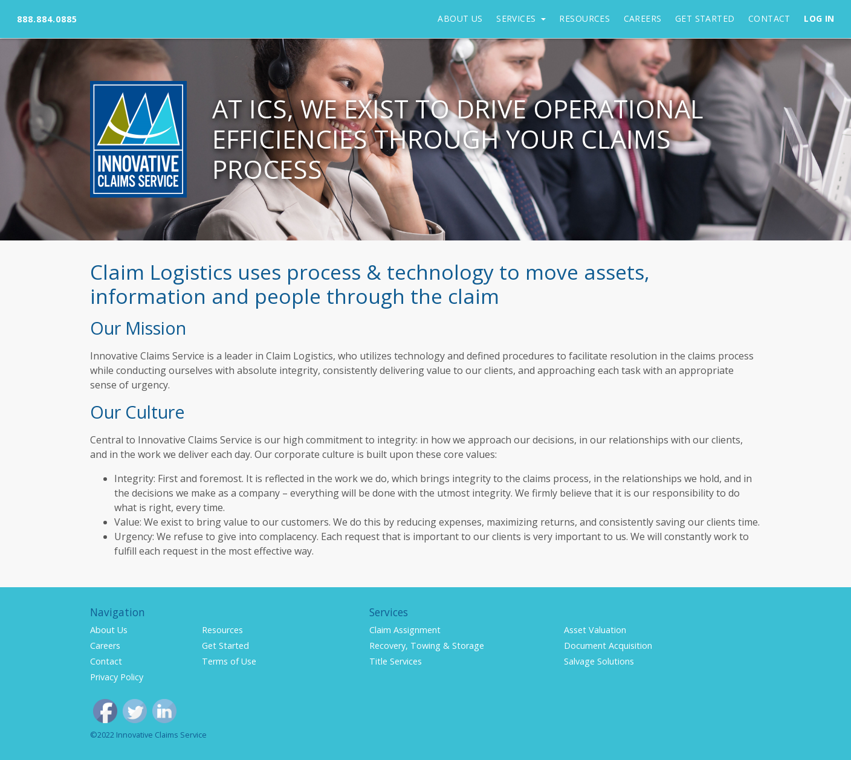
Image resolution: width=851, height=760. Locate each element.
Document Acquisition (608, 645)
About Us (460, 18)
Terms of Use (229, 661)
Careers (643, 18)
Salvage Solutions (599, 661)
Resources (584, 18)
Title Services (395, 661)
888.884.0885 (47, 19)
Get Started (705, 18)
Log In (819, 18)
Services (517, 18)
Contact (769, 18)
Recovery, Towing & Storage (426, 645)
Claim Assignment (405, 630)
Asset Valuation (595, 630)
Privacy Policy (116, 677)
